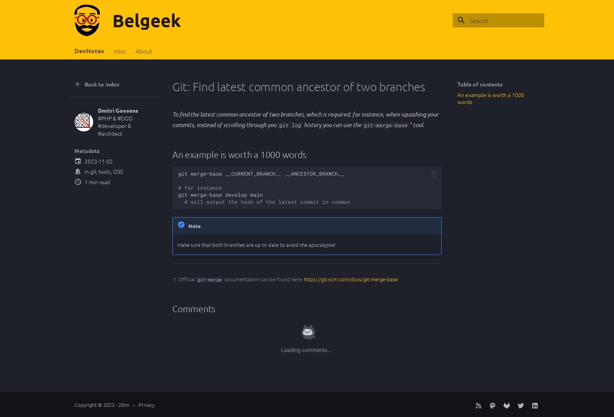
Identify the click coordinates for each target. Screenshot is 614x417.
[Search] (498, 20)
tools (105, 171)
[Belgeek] (87, 20)
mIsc (120, 51)
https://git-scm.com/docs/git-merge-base (351, 279)
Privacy (147, 404)
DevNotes (89, 51)
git (93, 171)
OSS (118, 171)
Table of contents (480, 84)
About (143, 51)
